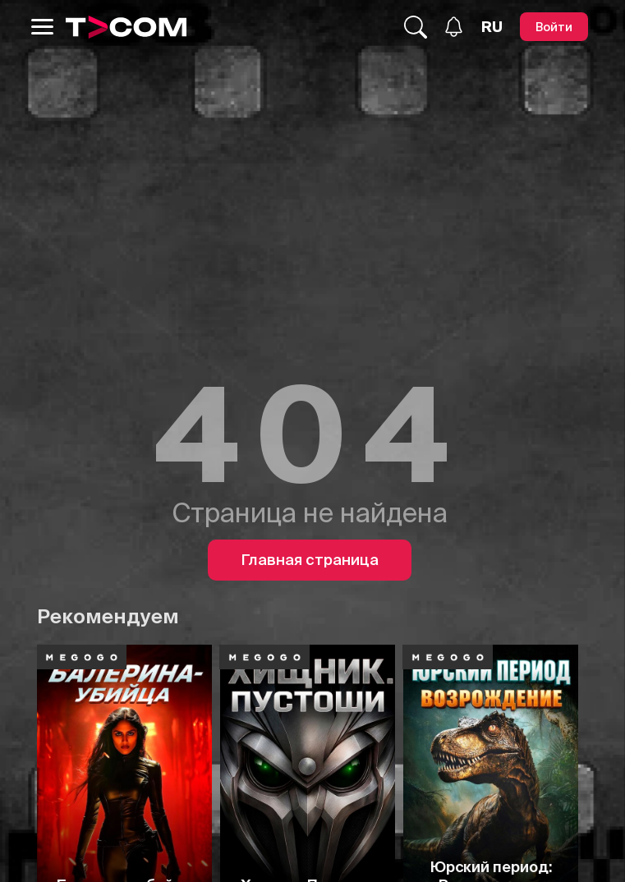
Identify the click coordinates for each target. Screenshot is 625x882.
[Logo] (126, 27)
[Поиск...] (415, 27)
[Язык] (491, 27)
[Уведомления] (453, 26)
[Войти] (554, 26)
